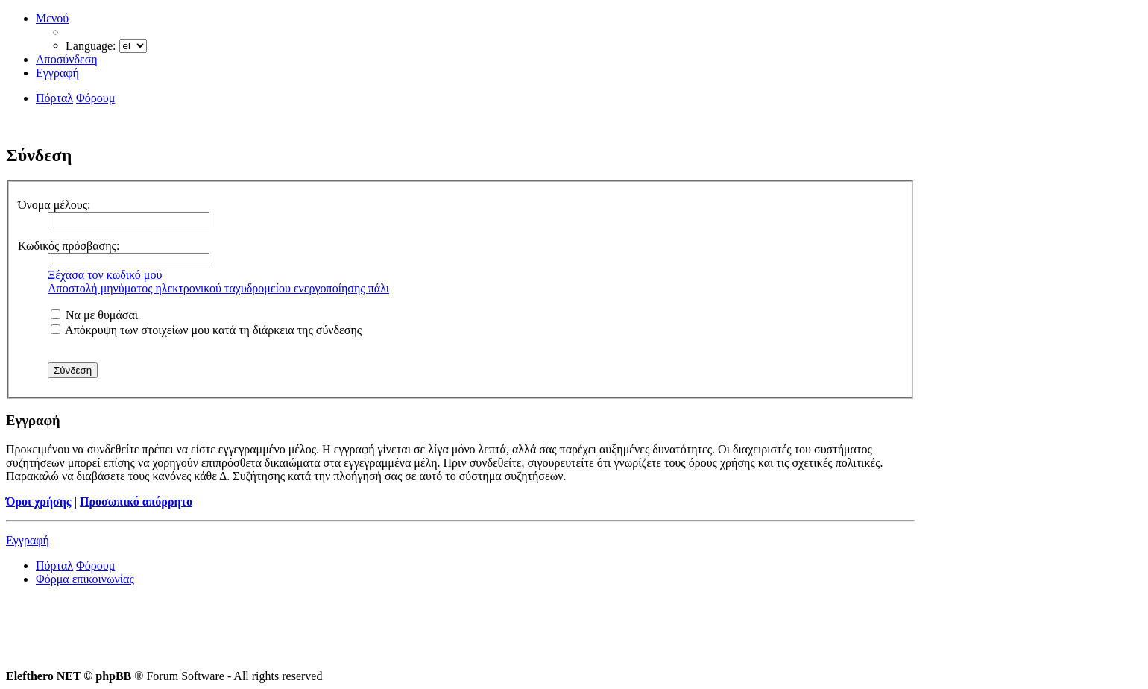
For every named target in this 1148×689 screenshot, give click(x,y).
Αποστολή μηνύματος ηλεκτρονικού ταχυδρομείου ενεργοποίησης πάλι (218, 288)
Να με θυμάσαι (94, 315)
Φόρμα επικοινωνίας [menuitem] (85, 579)
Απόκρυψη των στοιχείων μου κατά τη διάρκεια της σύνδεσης (206, 330)
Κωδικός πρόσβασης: (68, 245)
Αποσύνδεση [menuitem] (67, 59)
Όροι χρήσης (39, 501)
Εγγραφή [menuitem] (57, 72)
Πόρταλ (54, 98)
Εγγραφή (27, 540)
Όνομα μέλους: (54, 204)
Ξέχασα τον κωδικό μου (105, 274)
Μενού (52, 18)
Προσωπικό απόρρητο (136, 501)
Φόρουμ (95, 565)
